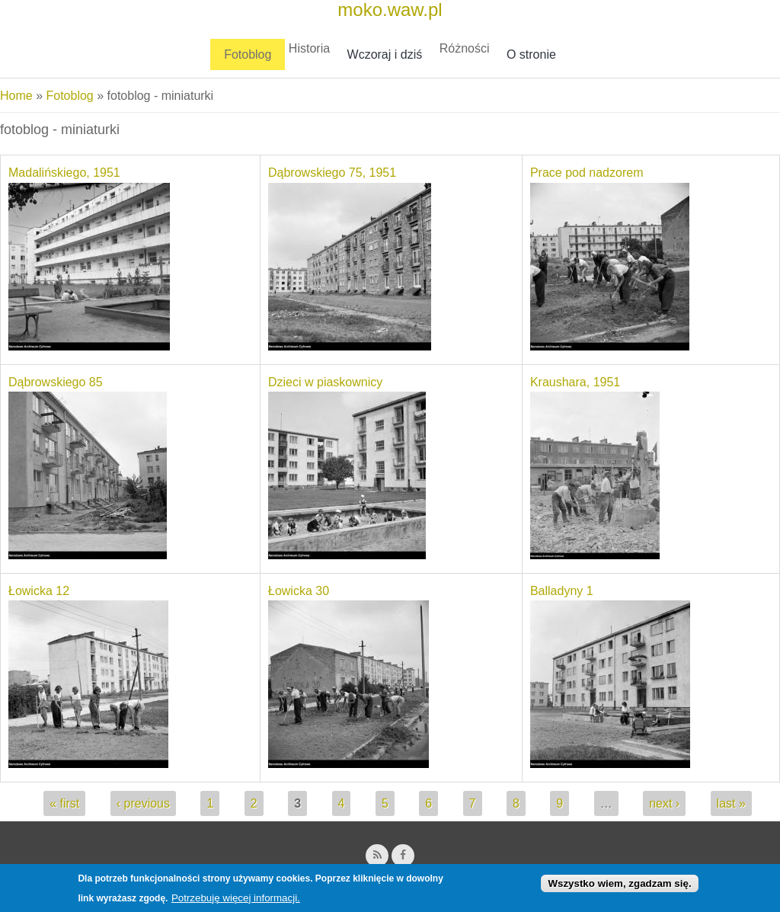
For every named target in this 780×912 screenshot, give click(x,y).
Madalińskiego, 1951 (64, 172)
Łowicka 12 (38, 590)
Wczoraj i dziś (385, 54)
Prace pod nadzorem (587, 172)
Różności (465, 48)
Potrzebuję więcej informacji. (235, 902)
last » (731, 803)
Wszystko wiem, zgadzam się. (619, 887)
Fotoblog (247, 54)
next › (664, 803)
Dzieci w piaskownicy (325, 382)
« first (64, 803)
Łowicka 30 (298, 590)
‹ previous (143, 803)
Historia (309, 48)
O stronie (531, 54)
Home (16, 95)
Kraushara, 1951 (575, 382)
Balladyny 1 (561, 590)
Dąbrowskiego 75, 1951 (332, 172)
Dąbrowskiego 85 (55, 382)
